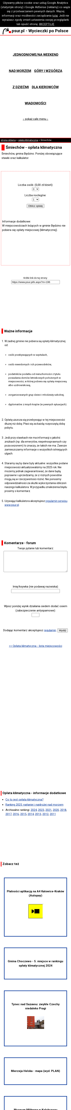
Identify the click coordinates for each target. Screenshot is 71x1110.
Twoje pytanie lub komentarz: (35, 548)
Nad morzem (20, 71)
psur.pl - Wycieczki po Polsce (35, 30)
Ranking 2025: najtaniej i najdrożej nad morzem (34, 804)
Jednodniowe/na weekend (35, 55)
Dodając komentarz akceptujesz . (30, 630)
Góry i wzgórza (48, 71)
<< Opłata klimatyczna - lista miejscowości (35, 646)
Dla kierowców (45, 87)
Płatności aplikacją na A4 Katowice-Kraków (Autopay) (35, 904)
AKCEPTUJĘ (46, 24)
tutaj (55, 15)
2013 (38, 814)
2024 (34, 810)
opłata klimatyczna (28, 140)
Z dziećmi (20, 87)
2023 (41, 810)
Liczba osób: (26, 185)
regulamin (50, 630)
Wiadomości (35, 103)
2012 (45, 814)
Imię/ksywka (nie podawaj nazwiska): (36, 586)
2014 (31, 814)
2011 (53, 814)
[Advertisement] (35, 243)
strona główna (8, 140)
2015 (23, 814)
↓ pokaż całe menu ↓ (35, 119)
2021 (48, 810)
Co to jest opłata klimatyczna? (24, 799)
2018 (63, 810)
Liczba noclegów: (35, 195)
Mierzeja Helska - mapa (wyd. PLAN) (35, 1071)
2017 (8, 814)
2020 (56, 810)
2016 (16, 814)
